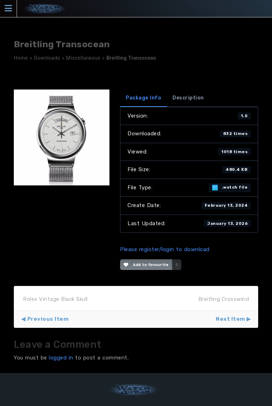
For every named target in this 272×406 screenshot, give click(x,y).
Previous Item (48, 319)
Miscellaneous (83, 58)
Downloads (47, 58)
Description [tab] (188, 98)
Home (21, 58)
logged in (61, 357)
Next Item (230, 319)
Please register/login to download (165, 249)
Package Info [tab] (143, 98)
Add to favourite (146, 264)
